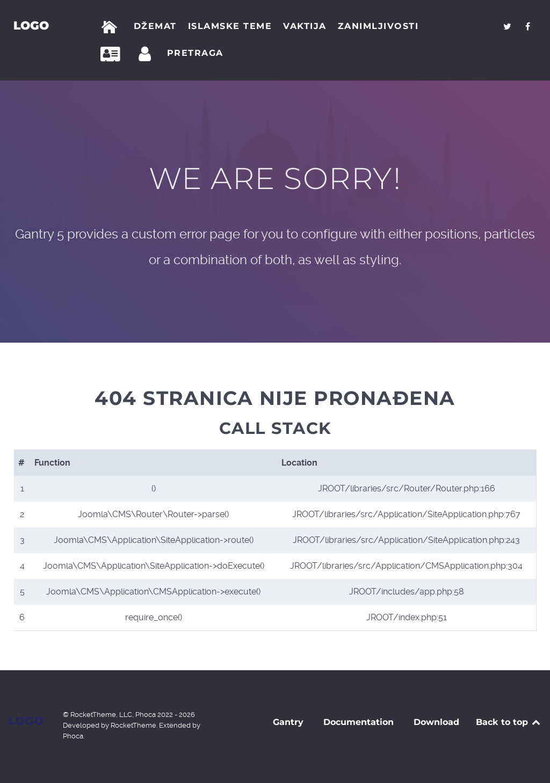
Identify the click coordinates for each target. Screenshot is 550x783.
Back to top (509, 722)
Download (436, 722)
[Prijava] (147, 54)
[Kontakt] (113, 54)
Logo (31, 25)
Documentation (358, 722)
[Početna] (111, 27)
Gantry (288, 722)
